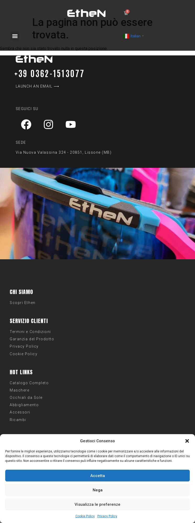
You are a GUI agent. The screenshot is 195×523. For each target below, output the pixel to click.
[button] (187, 441)
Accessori (20, 412)
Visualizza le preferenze (97, 504)
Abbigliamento (24, 405)
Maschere (19, 390)
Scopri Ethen (22, 303)
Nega (98, 490)
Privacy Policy (107, 516)
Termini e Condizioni (30, 332)
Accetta (97, 475)
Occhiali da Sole (26, 397)
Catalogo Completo (29, 383)
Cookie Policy (85, 516)
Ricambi (18, 420)
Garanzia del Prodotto (32, 339)
